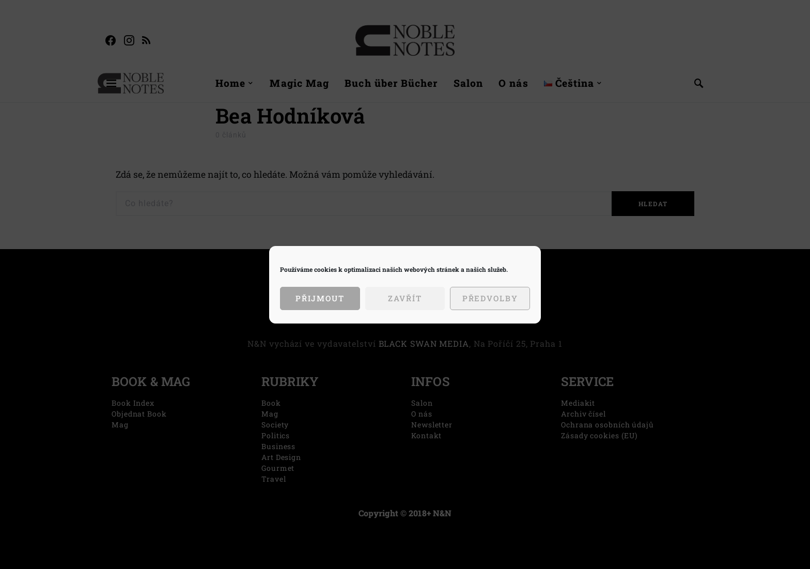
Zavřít (405, 298)
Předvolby (490, 298)
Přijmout (320, 298)
